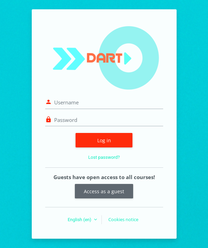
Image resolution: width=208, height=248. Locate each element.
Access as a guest (104, 191)
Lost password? (104, 157)
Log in (104, 140)
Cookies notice (123, 219)
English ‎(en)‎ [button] (80, 219)
